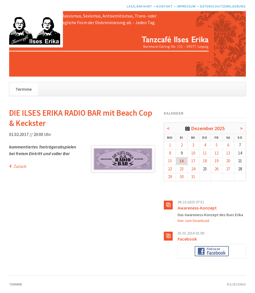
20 (228, 160)
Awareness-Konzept (197, 208)
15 (170, 160)
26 (216, 168)
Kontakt (164, 6)
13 (228, 153)
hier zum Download (193, 220)
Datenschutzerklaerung (223, 6)
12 (216, 153)
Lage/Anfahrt (139, 6)
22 (170, 168)
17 (193, 160)
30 (181, 176)
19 (216, 160)
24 (193, 168)
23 (181, 168)
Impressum (186, 6)
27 (228, 168)
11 (205, 153)
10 (193, 153)
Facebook (187, 239)
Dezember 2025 (208, 128)
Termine (24, 89)
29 (170, 176)
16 (181, 160)
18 (205, 160)
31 (193, 176)
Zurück (20, 166)
